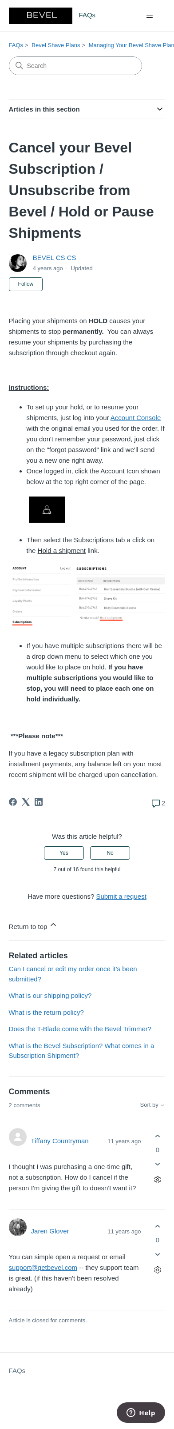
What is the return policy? (46, 1012)
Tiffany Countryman (60, 1141)
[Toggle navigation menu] (149, 16)
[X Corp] (26, 802)
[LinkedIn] (39, 802)
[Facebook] (13, 802)
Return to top (33, 925)
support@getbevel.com (43, 1267)
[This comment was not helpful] (157, 1164)
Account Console (136, 417)
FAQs (16, 45)
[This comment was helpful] (157, 1136)
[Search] (75, 66)
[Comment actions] (157, 1180)
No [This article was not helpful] (110, 853)
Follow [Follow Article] (26, 284)
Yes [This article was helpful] (63, 853)
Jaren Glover (50, 1231)
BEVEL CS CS (54, 257)
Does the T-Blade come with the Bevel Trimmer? (80, 1029)
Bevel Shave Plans (56, 45)
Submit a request (121, 896)
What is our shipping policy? (50, 995)
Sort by (153, 1105)
